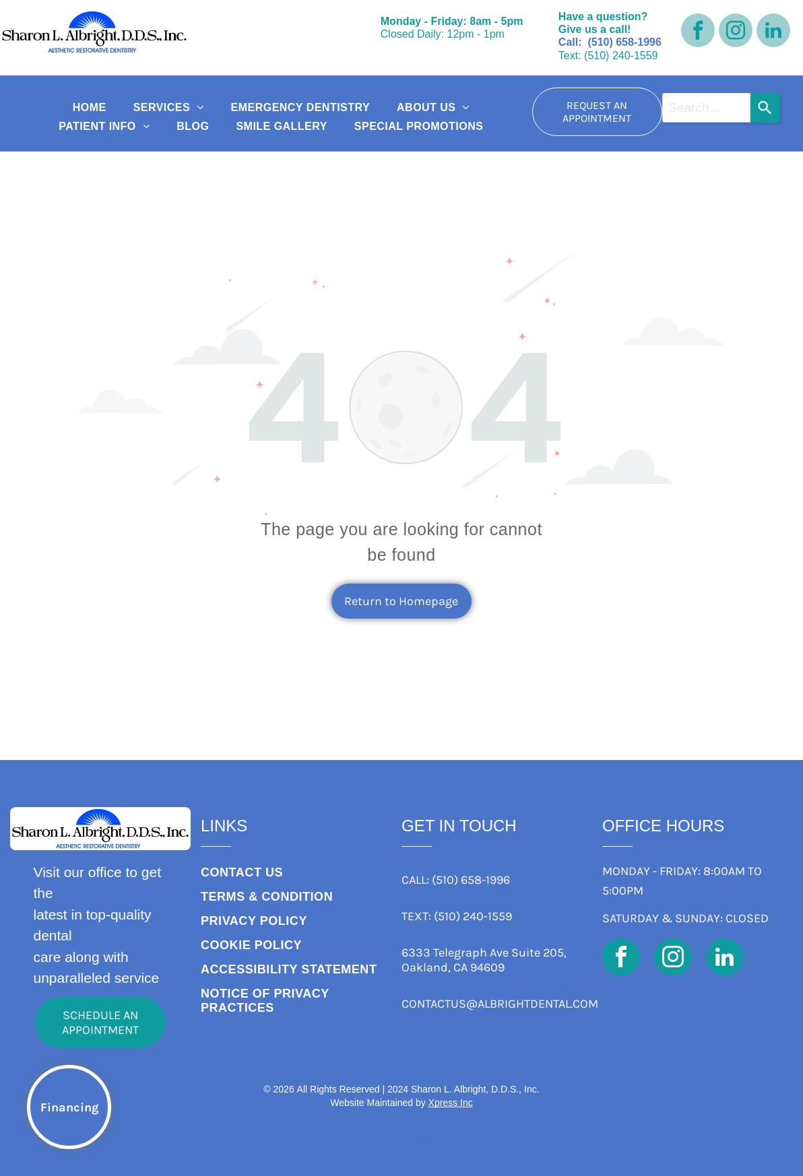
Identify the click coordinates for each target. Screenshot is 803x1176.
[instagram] (735, 31)
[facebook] (698, 31)
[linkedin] (773, 31)
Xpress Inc (450, 1102)
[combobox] (706, 108)
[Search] (765, 108)
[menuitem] (89, 107)
